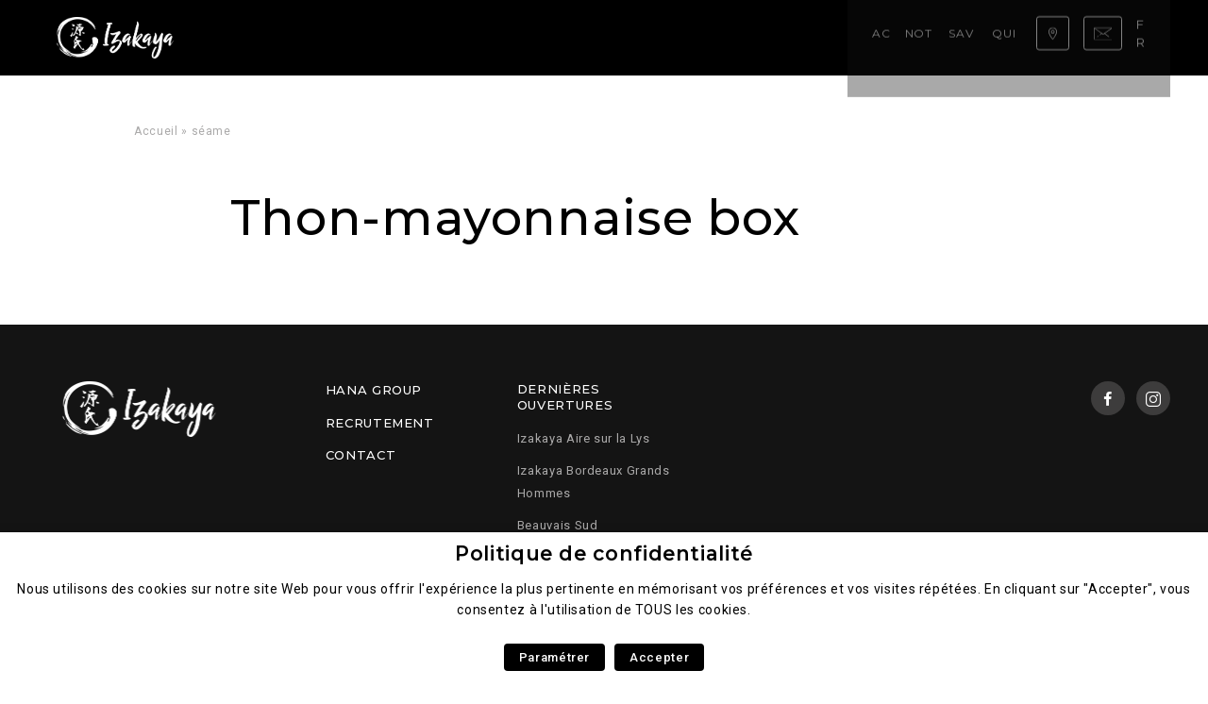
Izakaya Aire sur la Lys (583, 438)
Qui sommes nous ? (574, 37)
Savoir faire (450, 37)
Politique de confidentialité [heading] (604, 553)
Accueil (258, 37)
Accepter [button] (659, 657)
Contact (360, 454)
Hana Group (374, 389)
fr (1150, 36)
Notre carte (345, 37)
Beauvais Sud (557, 525)
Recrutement (380, 422)
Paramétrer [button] (554, 657)
